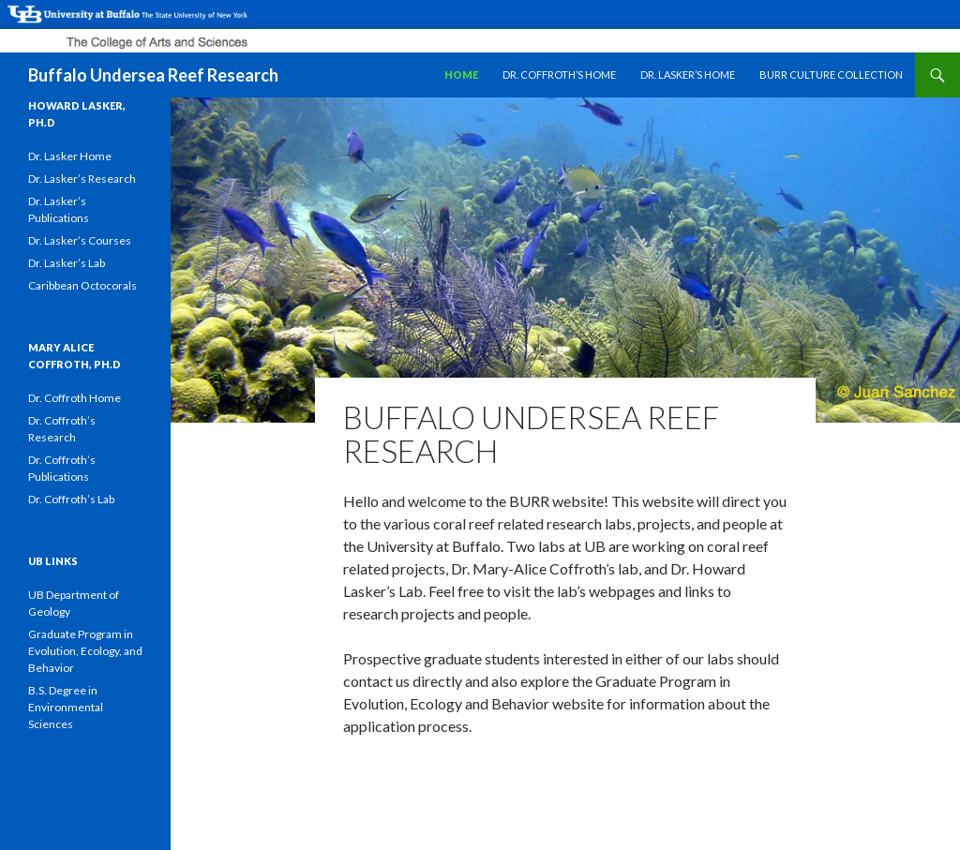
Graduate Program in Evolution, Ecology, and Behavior (85, 651)
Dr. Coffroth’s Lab (71, 499)
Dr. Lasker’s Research (82, 178)
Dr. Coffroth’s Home (559, 74)
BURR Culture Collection (831, 74)
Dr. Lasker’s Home (687, 74)
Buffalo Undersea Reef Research (153, 75)
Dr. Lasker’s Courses (79, 240)
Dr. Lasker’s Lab (66, 263)
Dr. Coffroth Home (74, 398)
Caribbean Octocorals (82, 285)
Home (461, 74)
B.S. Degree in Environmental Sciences (65, 707)
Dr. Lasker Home (70, 156)
